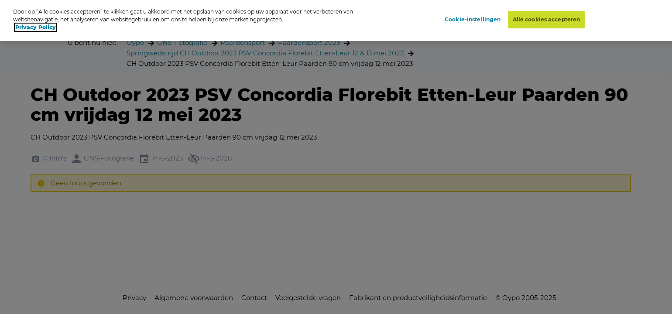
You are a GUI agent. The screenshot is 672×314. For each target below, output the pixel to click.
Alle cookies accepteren (546, 17)
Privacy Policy (35, 25)
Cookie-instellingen (473, 17)
